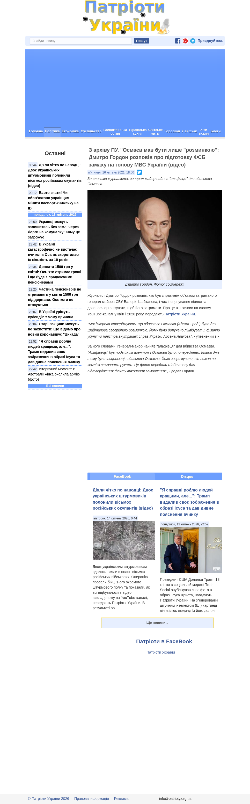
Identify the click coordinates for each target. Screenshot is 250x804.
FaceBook (122, 476)
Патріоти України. (180, 314)
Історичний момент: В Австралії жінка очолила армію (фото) (54, 374)
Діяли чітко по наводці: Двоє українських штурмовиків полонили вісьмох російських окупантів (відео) (55, 175)
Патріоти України (160, 652)
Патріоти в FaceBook (164, 641)
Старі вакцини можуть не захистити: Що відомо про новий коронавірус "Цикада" (54, 329)
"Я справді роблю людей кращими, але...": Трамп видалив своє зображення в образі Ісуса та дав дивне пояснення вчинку (54, 351)
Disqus (187, 476)
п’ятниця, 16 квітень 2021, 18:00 (111, 172)
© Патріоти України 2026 (48, 798)
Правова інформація (91, 798)
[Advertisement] (125, 88)
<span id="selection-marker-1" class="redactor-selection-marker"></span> (154, 423)
